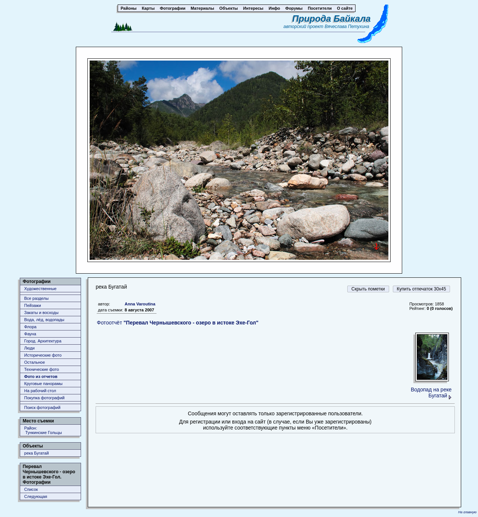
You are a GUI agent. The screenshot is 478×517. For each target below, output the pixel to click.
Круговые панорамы (43, 383)
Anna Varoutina (140, 304)
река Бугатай (36, 453)
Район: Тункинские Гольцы (43, 430)
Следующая (35, 496)
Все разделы (36, 298)
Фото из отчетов (41, 376)
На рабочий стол (40, 390)
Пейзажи (32, 305)
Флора (30, 326)
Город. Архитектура (43, 341)
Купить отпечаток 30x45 (421, 289)
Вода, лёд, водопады (44, 319)
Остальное (34, 362)
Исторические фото (43, 355)
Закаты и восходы (41, 312)
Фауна (30, 334)
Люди (29, 348)
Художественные (40, 288)
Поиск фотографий (42, 407)
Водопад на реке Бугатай (431, 392)
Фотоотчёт (177, 323)
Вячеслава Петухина (347, 26)
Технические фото (41, 369)
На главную (467, 512)
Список (31, 489)
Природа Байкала (331, 18)
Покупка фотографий (44, 398)
